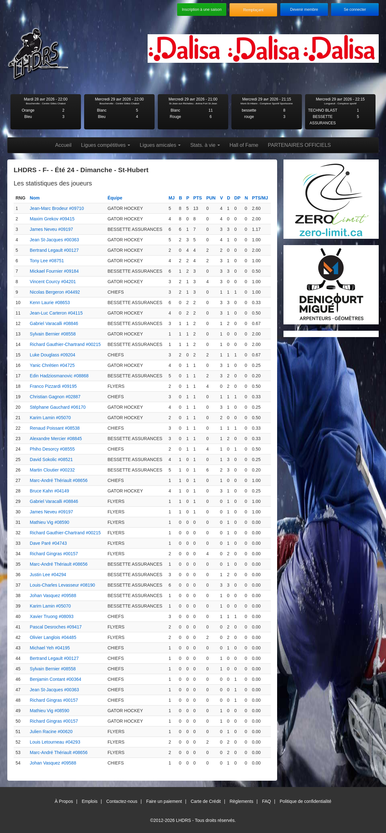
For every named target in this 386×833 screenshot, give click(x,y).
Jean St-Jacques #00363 (54, 239)
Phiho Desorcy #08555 (52, 449)
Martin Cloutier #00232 (52, 469)
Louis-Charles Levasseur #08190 (62, 585)
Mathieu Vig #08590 (49, 522)
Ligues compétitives (105, 145)
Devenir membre (304, 9)
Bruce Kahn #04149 (49, 490)
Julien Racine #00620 (51, 731)
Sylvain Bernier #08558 (53, 333)
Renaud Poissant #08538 (55, 428)
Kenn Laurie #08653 (50, 302)
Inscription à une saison (202, 9)
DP (237, 197)
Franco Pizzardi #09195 (53, 386)
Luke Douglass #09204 (52, 354)
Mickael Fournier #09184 (54, 271)
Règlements (241, 801)
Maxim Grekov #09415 (52, 218)
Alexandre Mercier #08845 (56, 438)
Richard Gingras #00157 (54, 553)
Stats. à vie (205, 145)
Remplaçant (253, 10)
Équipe (115, 197)
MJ (172, 197)
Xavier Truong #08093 (52, 616)
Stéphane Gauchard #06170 (58, 407)
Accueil (63, 145)
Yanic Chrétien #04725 (52, 365)
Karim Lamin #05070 (50, 417)
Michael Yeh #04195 (50, 647)
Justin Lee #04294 (48, 574)
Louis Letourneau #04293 (55, 742)
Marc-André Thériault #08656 (59, 480)
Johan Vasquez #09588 (53, 595)
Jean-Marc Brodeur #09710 (57, 208)
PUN (211, 197)
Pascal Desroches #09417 (56, 626)
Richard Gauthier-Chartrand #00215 (65, 344)
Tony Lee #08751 (47, 260)
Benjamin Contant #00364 (55, 679)
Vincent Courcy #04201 (53, 281)
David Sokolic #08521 (51, 459)
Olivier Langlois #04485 (53, 637)
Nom (35, 197)
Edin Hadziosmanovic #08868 (59, 375)
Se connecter (355, 9)
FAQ (266, 801)
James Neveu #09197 (51, 229)
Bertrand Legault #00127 (54, 250)
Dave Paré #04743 (48, 543)
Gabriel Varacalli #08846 (54, 323)
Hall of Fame (244, 145)
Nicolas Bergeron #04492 (55, 292)
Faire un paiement (164, 801)
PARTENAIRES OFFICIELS (299, 145)
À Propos (64, 801)
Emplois (89, 801)
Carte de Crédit (206, 801)
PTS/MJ (260, 197)
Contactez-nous (121, 801)
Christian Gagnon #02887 (55, 396)
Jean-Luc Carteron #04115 (56, 313)
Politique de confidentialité (305, 801)
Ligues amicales (160, 145)
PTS (197, 197)
